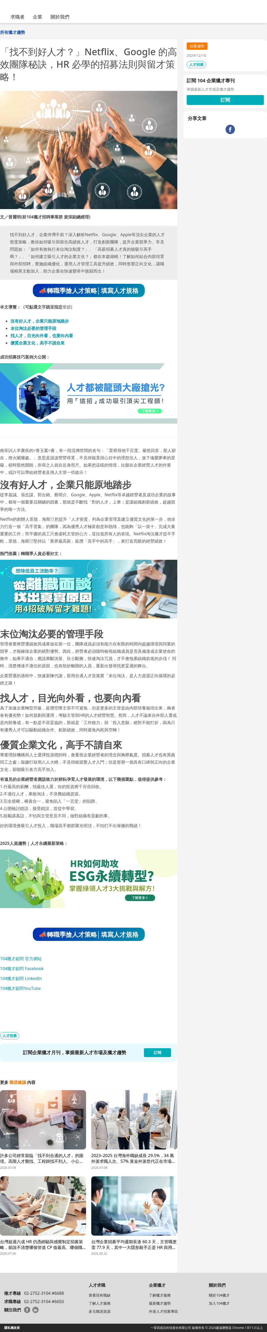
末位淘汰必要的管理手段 (33, 328)
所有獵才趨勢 (12, 32)
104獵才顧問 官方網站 (21, 959)
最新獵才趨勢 (160, 1303)
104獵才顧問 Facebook (22, 968)
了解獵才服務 (160, 1295)
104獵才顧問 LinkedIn (21, 978)
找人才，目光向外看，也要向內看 (41, 335)
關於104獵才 (219, 1295)
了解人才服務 (100, 1303)
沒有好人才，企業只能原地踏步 (39, 321)
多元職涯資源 (100, 1311)
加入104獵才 (219, 1303)
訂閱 (225, 100)
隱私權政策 (12, 1327)
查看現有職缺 (100, 1295)
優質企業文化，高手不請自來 (37, 343)
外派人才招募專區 (163, 1311)
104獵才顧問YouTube (20, 988)
